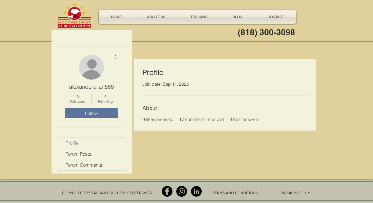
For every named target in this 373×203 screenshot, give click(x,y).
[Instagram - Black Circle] (181, 191)
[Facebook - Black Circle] (167, 191)
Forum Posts (78, 154)
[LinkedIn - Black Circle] (196, 191)
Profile (72, 143)
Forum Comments (84, 165)
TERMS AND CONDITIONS (235, 193)
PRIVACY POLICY (295, 193)
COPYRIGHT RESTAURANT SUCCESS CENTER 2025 (107, 193)
